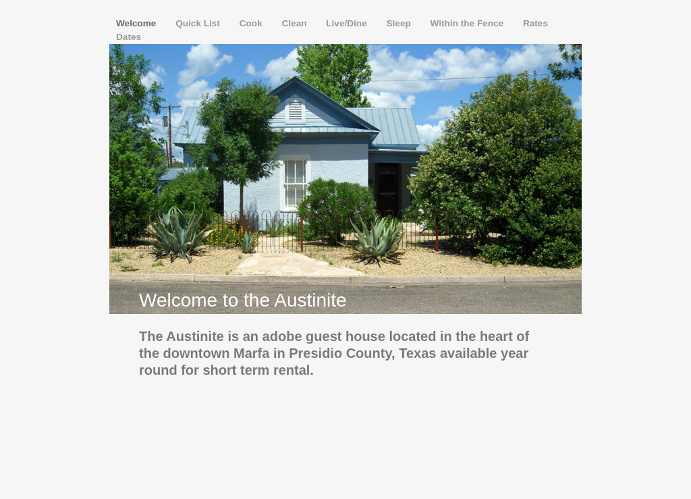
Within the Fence (468, 23)
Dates (128, 37)
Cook (252, 23)
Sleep (400, 23)
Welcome (137, 23)
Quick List (199, 23)
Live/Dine (347, 23)
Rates (535, 23)
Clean (295, 23)
